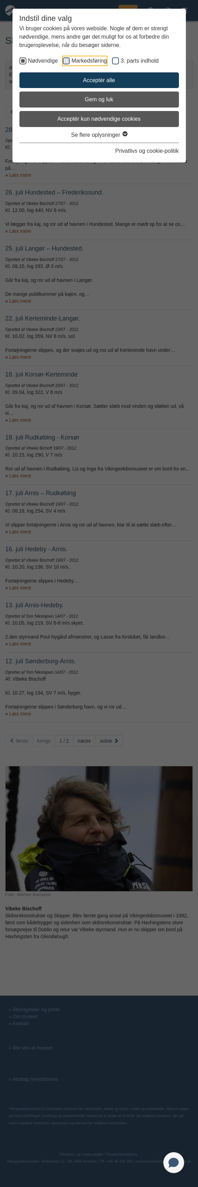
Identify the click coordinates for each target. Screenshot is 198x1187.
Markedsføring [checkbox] (89, 61)
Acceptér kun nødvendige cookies (98, 119)
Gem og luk (99, 99)
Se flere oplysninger (99, 135)
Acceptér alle (99, 80)
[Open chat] (173, 1162)
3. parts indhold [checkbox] (139, 61)
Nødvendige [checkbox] (43, 61)
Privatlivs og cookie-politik (147, 151)
